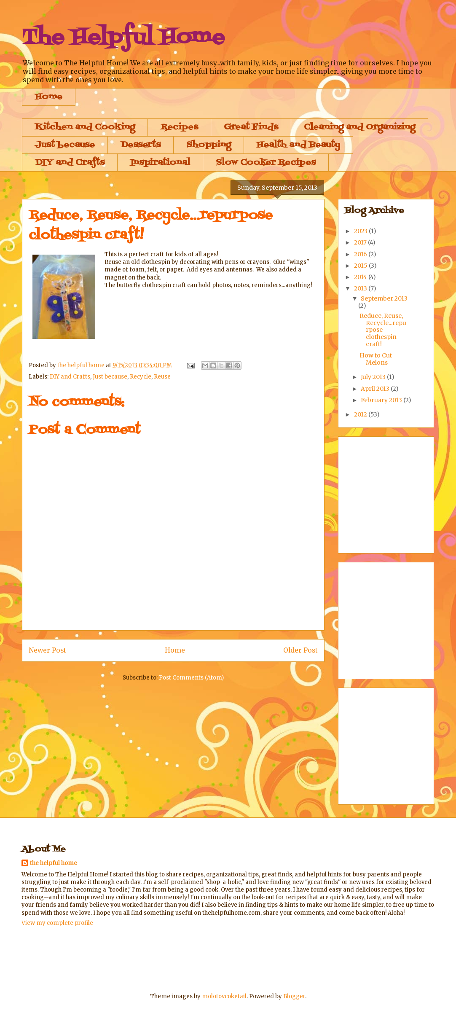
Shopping (208, 145)
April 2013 (376, 388)
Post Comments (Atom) (191, 677)
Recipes (179, 127)
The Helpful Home (123, 38)
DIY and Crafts (70, 162)
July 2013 (374, 377)
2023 (361, 231)
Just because (65, 145)
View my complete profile (57, 923)
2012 (361, 414)
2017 (361, 242)
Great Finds (251, 127)
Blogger (294, 996)
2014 (361, 277)
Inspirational (160, 162)
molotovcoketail (224, 996)
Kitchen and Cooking (85, 127)
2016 (361, 254)
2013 (361, 288)
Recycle (140, 376)
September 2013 (384, 298)
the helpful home (53, 863)
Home (48, 97)
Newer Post (47, 650)
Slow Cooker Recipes (266, 162)
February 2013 (382, 400)
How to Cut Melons (375, 359)
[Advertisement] (174, 959)
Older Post (300, 650)
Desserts (141, 145)
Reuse (162, 376)
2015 (361, 265)
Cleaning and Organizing (359, 127)
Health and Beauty (298, 145)
